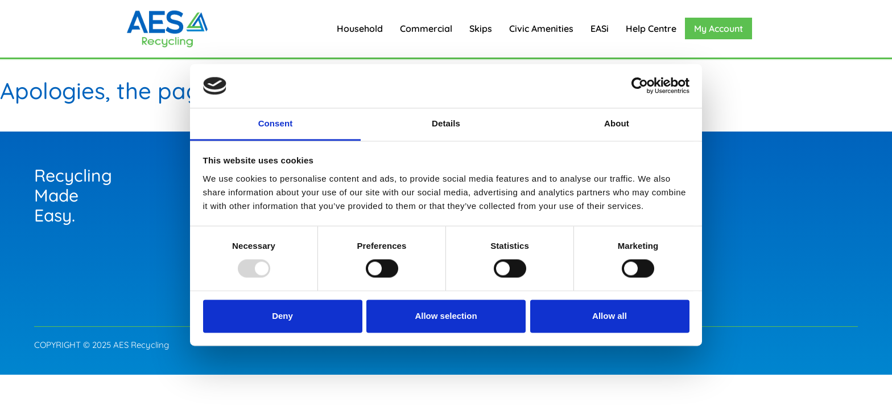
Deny (282, 316)
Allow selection (446, 316)
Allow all (609, 316)
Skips (480, 28)
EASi (599, 28)
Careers (679, 189)
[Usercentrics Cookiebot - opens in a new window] (639, 86)
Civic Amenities (541, 28)
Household (360, 28)
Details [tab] (446, 123)
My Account (718, 28)
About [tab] (616, 123)
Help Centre (651, 28)
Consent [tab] (275, 123)
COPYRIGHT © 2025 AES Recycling (101, 344)
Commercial (426, 28)
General (681, 167)
